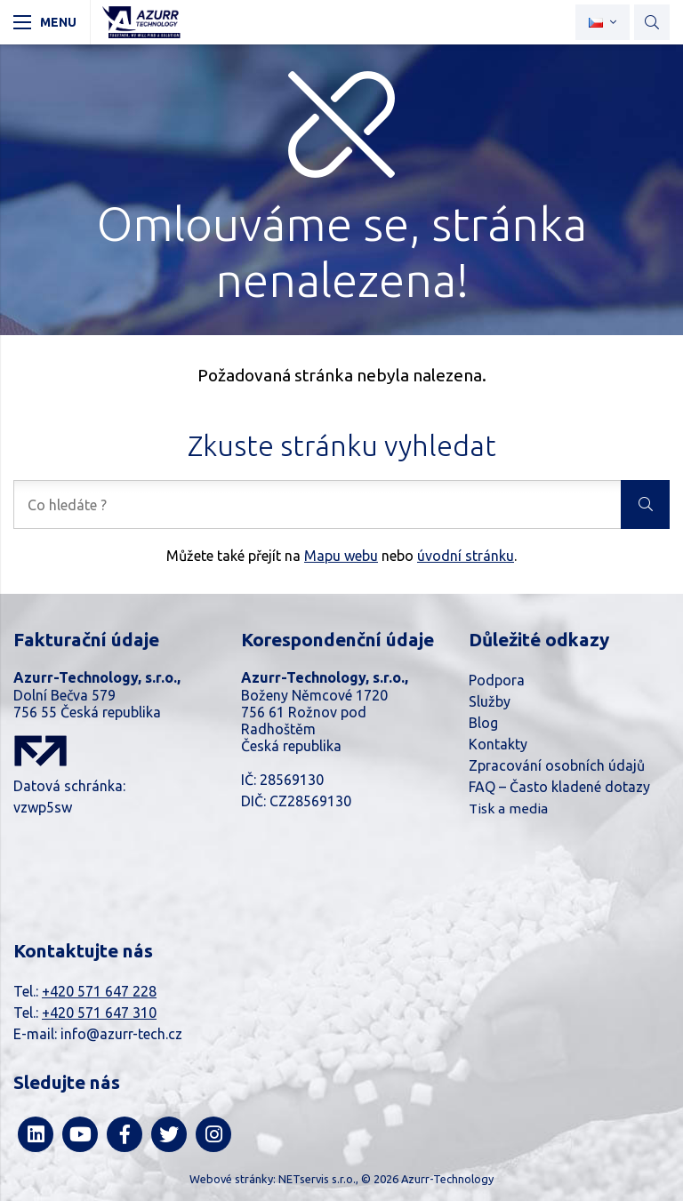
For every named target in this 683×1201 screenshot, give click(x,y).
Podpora (497, 680)
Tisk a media (508, 808)
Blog (483, 723)
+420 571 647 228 (99, 991)
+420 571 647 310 (99, 1013)
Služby (489, 701)
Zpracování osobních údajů (557, 765)
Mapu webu (341, 556)
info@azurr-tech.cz (121, 1034)
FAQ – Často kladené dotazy (559, 787)
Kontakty (498, 744)
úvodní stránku (465, 556)
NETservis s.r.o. (317, 1179)
